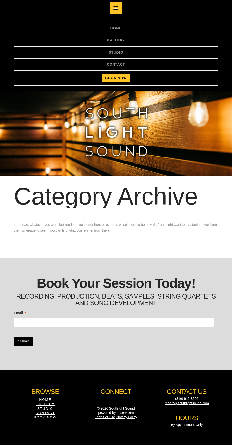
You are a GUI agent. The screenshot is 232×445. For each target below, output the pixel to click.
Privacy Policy (126, 417)
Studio (45, 409)
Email (20, 313)
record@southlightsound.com (187, 403)
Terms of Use (105, 417)
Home (45, 400)
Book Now (45, 417)
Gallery (45, 404)
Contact (45, 413)
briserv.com (125, 413)
